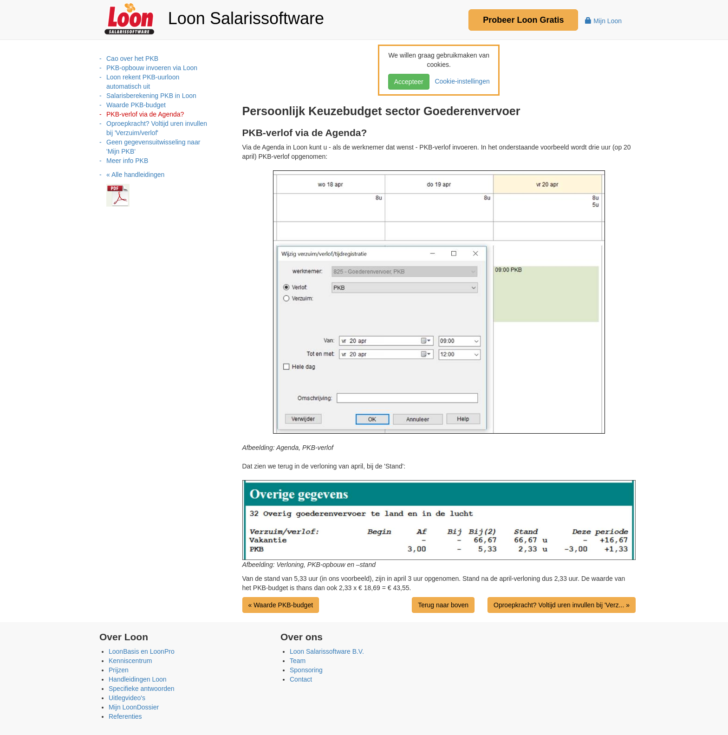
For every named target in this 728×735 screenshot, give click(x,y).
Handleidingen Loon (138, 679)
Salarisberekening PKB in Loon (151, 95)
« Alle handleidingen (135, 174)
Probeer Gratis (523, 20)
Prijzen (119, 670)
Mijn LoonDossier (134, 707)
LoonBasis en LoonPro (142, 651)
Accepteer (408, 81)
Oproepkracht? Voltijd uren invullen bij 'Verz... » (562, 605)
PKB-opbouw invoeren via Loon (151, 68)
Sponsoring (306, 670)
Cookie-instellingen (460, 81)
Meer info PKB (127, 160)
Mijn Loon (603, 21)
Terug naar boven (443, 605)
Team (298, 660)
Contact (301, 679)
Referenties (125, 716)
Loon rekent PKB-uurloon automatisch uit (142, 81)
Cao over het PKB (132, 58)
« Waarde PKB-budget (280, 605)
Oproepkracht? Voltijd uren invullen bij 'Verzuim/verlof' (156, 128)
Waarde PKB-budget (136, 105)
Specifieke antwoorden (142, 688)
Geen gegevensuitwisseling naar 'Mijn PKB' (153, 146)
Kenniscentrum (130, 660)
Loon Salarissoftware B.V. (327, 651)
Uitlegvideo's (127, 698)
